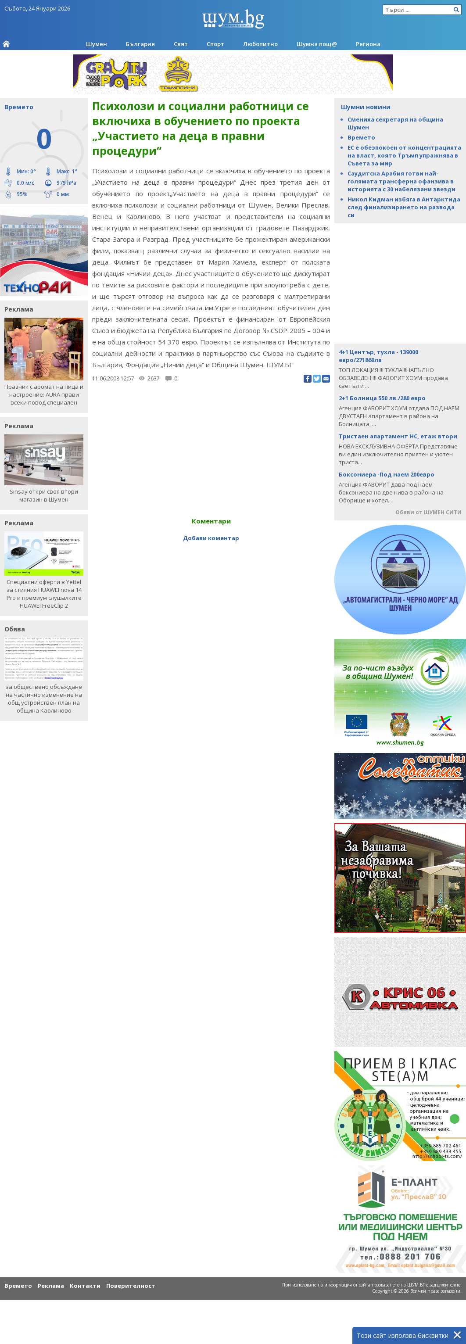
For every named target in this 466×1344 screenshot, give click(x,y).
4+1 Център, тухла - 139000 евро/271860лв (378, 356)
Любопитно (260, 44)
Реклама (51, 1286)
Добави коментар (211, 538)
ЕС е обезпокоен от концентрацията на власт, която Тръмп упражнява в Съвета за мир (404, 155)
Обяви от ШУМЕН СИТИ (428, 512)
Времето (361, 137)
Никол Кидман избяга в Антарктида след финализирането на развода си (404, 207)
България (140, 44)
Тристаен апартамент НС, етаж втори (398, 436)
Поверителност (130, 1286)
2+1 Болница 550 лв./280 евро (382, 398)
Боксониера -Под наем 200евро (386, 474)
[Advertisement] (400, 282)
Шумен (96, 44)
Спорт (215, 44)
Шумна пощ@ (317, 44)
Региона (368, 44)
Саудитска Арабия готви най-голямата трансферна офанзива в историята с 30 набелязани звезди (401, 181)
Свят (181, 44)
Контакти (85, 1286)
